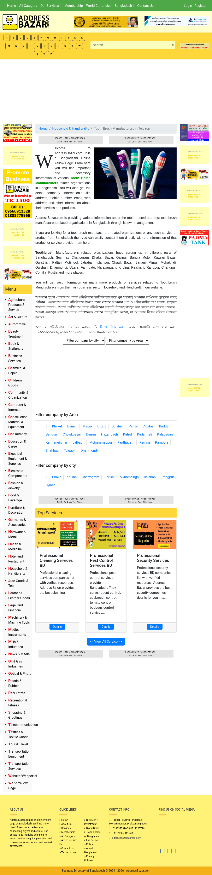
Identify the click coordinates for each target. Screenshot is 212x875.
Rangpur (168, 477)
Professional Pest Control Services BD (101, 560)
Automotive (17, 324)
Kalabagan (165, 434)
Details (57, 626)
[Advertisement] (106, 90)
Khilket (57, 426)
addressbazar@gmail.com (126, 837)
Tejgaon (70, 451)
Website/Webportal (22, 776)
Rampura (161, 442)
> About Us (65, 824)
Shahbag (52, 451)
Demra (91, 434)
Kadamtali (144, 434)
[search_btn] (172, 45)
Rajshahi (150, 477)
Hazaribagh (109, 434)
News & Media (19, 654)
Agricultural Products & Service (16, 305)
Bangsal (52, 434)
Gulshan (117, 426)
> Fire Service (91, 840)
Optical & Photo (19, 674)
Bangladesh (124, 6)
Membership (73, 6)
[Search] (130, 45)
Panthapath (125, 442)
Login (188, 6)
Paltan (133, 426)
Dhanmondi (89, 451)
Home (11, 6)
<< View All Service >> (106, 641)
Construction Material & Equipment (18, 422)
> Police (88, 844)
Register (200, 6)
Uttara (101, 426)
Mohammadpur (100, 442)
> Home (63, 820)
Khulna (71, 477)
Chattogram (90, 477)
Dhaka (56, 477)
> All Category (67, 836)
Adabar (148, 426)
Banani (72, 426)
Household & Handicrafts (70, 128)
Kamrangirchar (56, 442)
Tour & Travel (18, 744)
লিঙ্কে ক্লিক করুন (113, 327)
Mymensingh (129, 477)
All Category (28, 6)
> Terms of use (67, 852)
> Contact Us (66, 848)
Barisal (110, 477)
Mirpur (87, 426)
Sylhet (50, 485)
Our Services (50, 6)
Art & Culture (17, 317)
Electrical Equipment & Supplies (17, 459)
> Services (65, 828)
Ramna (145, 442)
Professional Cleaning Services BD (56, 560)
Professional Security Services (153, 558)
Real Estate (16, 693)
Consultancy (17, 434)
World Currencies (98, 6)
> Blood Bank (91, 828)
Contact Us (145, 6)
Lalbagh (78, 442)
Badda (163, 426)
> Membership (67, 832)
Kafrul (127, 434)
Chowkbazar (72, 434)
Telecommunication (23, 725)
